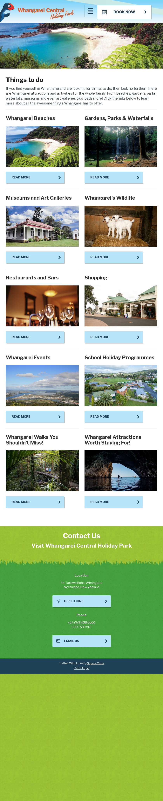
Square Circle (95, 663)
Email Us (71, 641)
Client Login (81, 668)
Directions (74, 601)
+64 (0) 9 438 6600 (81, 622)
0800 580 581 (81, 627)
